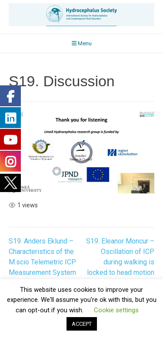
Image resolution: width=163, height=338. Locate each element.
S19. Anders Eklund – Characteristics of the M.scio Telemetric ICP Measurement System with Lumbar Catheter (42, 262)
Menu (82, 43)
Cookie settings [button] (116, 310)
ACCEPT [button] (82, 324)
